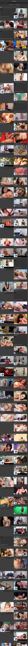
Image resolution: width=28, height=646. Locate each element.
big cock (21, 62)
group (25, 166)
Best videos (11, 4)
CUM (14, 1)
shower (1, 199)
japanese (17, 82)
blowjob (9, 52)
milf (5, 52)
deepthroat (21, 72)
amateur (2, 52)
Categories (17, 4)
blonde (17, 72)
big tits (4, 52)
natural (7, 52)
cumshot (18, 62)
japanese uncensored (21, 82)
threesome (15, 144)
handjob (2, 293)
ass (4, 412)
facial (16, 62)
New (21, 7)
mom (18, 227)
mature (15, 176)
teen (14, 62)
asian (14, 82)
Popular (26, 7)
